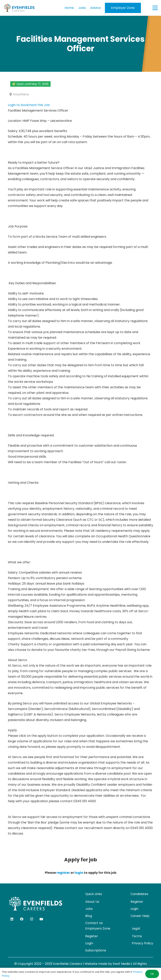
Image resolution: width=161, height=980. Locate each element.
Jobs (89, 908)
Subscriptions (95, 950)
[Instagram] (31, 919)
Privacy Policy (142, 943)
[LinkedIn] (12, 919)
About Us (92, 901)
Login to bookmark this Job (29, 105)
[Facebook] (22, 919)
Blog (88, 916)
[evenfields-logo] (19, 8)
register (63, 872)
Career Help (139, 916)
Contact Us (94, 923)
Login (134, 908)
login (79, 872)
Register (136, 901)
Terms (137, 936)
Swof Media (121, 963)
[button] (155, 8)
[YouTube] (41, 919)
